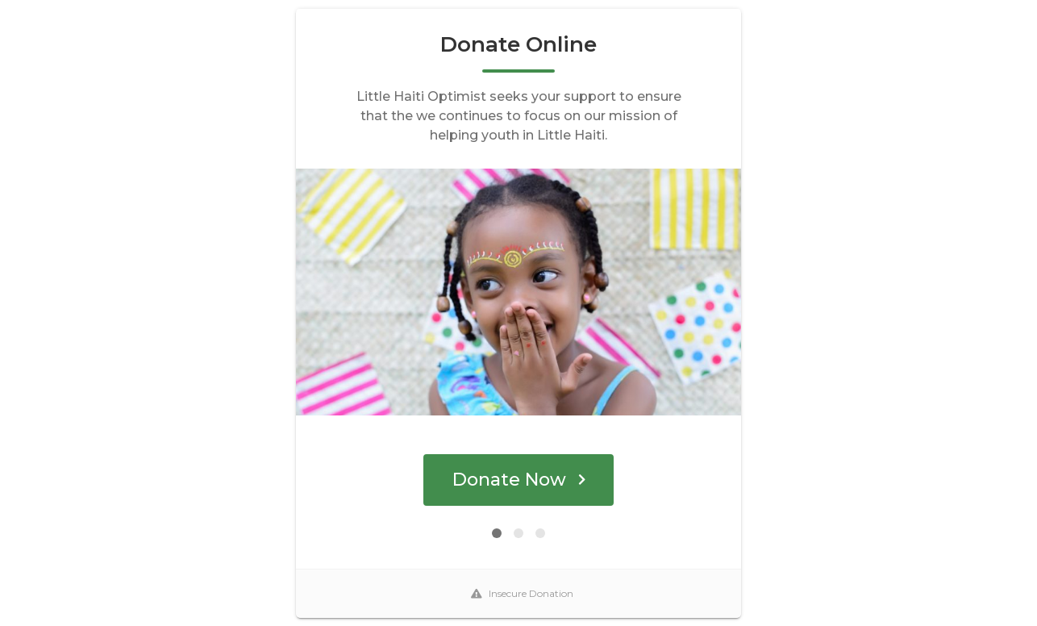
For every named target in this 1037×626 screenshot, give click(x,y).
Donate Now (518, 479)
